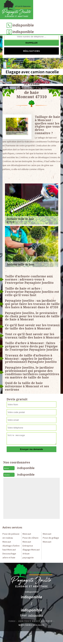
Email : (31, 615)
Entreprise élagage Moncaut (31, 547)
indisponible (23, 25)
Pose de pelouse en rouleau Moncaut (10, 537)
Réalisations (31, 50)
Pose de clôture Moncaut (30, 539)
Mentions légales (31, 625)
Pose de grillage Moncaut (51, 539)
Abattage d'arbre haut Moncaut (11, 547)
